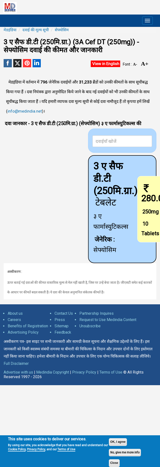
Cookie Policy (17, 449)
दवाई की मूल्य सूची (35, 30)
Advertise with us (18, 372)
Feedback (63, 332)
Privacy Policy (36, 449)
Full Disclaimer (16, 363)
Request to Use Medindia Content (107, 319)
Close (114, 463)
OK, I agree (117, 442)
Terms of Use (66, 449)
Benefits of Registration (28, 326)
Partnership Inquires (96, 313)
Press (60, 319)
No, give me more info (124, 452)
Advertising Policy (23, 332)
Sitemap (62, 326)
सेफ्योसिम (62, 30)
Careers (14, 319)
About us (15, 313)
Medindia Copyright (52, 372)
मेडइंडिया (10, 30)
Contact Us (64, 313)
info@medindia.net (24, 111)
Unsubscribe (90, 326)
